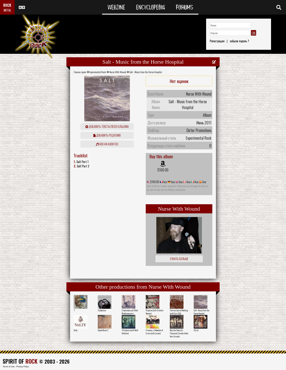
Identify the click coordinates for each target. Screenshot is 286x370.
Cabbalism (102, 310)
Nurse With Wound (117, 72)
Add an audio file (107, 144)
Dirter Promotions (198, 130)
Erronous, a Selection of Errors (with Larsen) (154, 332)
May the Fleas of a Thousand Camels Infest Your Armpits (179, 333)
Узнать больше (179, 259)
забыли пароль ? (239, 41)
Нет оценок (179, 81)
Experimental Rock (97, 72)
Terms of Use (9, 366)
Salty (76, 330)
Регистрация (217, 41)
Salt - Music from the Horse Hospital (201, 312)
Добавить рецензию (107, 135)
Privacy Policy (22, 366)
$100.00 (162, 170)
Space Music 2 (103, 330)
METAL (7, 10)
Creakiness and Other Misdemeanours (130, 312)
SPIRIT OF (20, 361)
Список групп (80, 72)
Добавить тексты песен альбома (107, 126)
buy (165, 182)
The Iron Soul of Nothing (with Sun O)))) (179, 312)
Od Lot (196, 330)
